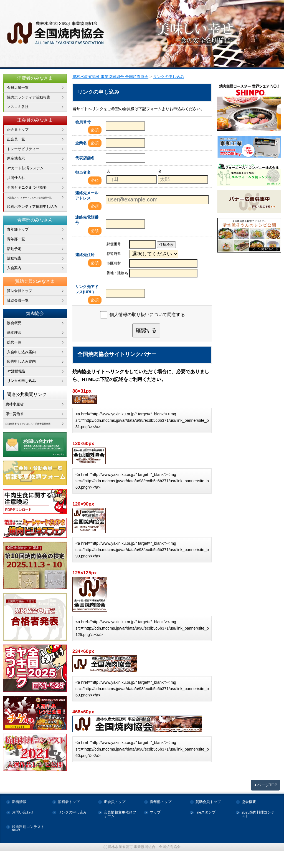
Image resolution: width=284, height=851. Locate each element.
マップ (155, 812)
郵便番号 (113, 244)
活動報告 (14, 258)
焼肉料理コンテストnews (28, 828)
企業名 (81, 143)
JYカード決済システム (25, 168)
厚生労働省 (15, 414)
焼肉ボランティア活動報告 (28, 97)
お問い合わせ (23, 812)
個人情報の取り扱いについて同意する (147, 314)
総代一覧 (14, 342)
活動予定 (14, 249)
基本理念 (14, 332)
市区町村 (113, 263)
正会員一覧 (16, 139)
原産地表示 (16, 158)
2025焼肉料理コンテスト (258, 814)
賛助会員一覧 (18, 300)
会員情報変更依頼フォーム (120, 814)
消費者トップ (69, 802)
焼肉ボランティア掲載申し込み (32, 206)
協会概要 (14, 323)
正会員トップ (18, 129)
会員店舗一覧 (18, 87)
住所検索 (166, 245)
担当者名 (83, 172)
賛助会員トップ (19, 291)
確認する (146, 330)
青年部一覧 (16, 239)
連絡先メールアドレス (86, 195)
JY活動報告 (16, 371)
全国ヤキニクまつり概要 (27, 187)
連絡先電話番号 (86, 220)
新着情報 (19, 802)
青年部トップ (18, 229)
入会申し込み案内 (21, 352)
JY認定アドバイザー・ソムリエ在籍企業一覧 (37, 197)
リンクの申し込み (21, 381)
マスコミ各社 (18, 107)
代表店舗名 (85, 158)
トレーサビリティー (23, 149)
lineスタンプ (205, 812)
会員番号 (83, 122)
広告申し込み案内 (21, 361)
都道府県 (113, 254)
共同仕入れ (16, 178)
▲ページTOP (265, 785)
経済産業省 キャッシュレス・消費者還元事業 (36, 423)
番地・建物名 (117, 273)
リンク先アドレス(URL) (86, 289)
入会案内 (14, 268)
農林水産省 (15, 404)
